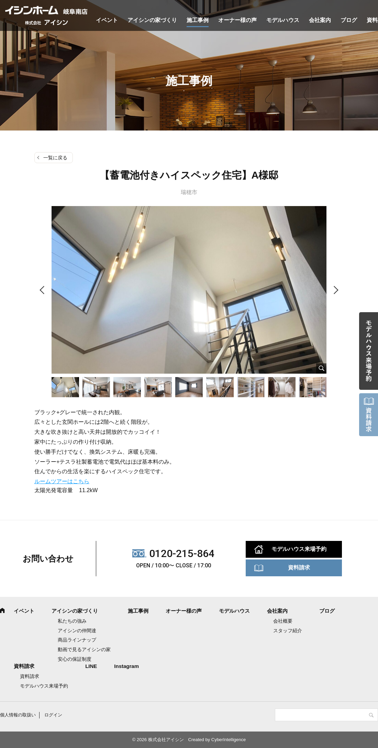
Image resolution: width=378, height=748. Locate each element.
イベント (107, 20)
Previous (43, 290)
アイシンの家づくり (152, 20)
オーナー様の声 (237, 20)
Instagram (126, 666)
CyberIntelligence (228, 739)
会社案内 (320, 20)
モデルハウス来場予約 (298, 549)
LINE (91, 666)
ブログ (349, 20)
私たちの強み (72, 621)
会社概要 (282, 621)
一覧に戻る (55, 157)
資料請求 (299, 567)
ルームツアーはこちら (61, 481)
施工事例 (198, 20)
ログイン (53, 714)
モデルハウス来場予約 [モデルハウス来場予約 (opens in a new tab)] (44, 686)
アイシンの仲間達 (77, 630)
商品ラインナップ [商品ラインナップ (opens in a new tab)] (77, 640)
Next (335, 290)
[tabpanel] (189, 290)
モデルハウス (282, 20)
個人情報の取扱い (18, 714)
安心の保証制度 (74, 659)
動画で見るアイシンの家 (84, 649)
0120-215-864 (181, 553)
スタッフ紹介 (287, 630)
